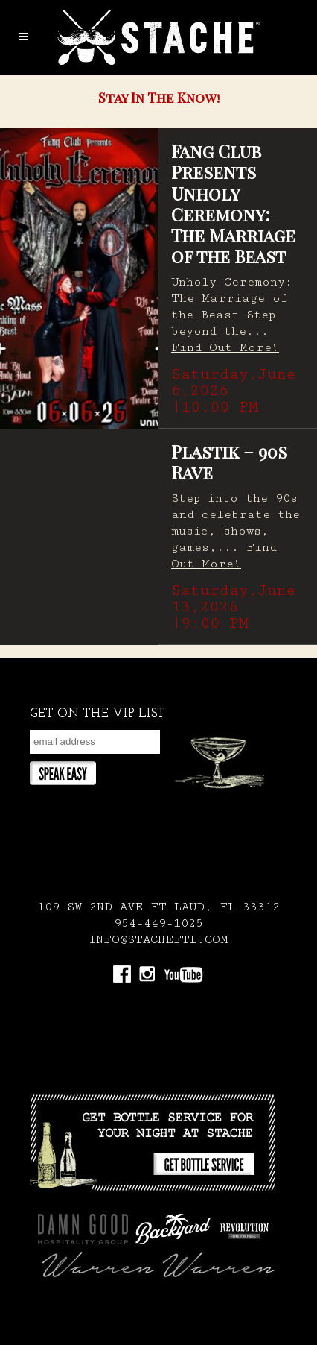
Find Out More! (225, 348)
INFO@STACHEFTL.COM (158, 940)
